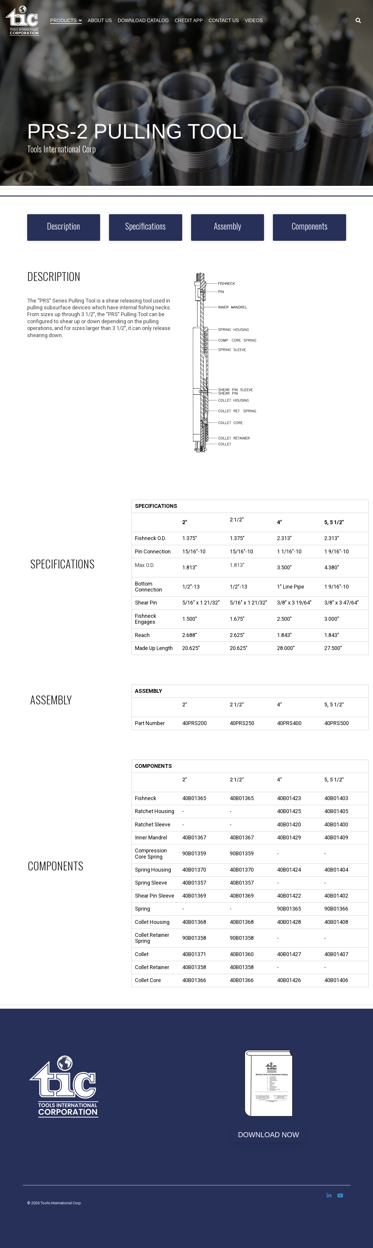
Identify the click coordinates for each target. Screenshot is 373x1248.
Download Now (268, 1135)
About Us (100, 20)
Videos (254, 20)
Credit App (189, 20)
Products (64, 20)
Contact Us (224, 20)
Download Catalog (143, 20)
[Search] (358, 21)
